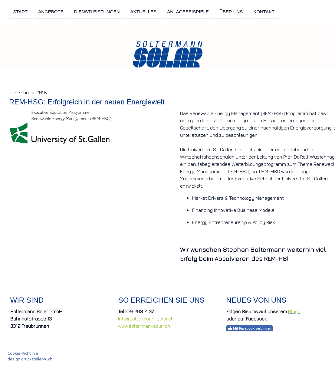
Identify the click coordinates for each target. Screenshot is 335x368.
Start (20, 11)
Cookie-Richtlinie (23, 353)
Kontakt (263, 11)
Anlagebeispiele (188, 11)
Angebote (50, 11)
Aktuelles (143, 11)
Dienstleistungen (97, 11)
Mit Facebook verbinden (249, 328)
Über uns (231, 11)
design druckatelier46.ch (30, 359)
